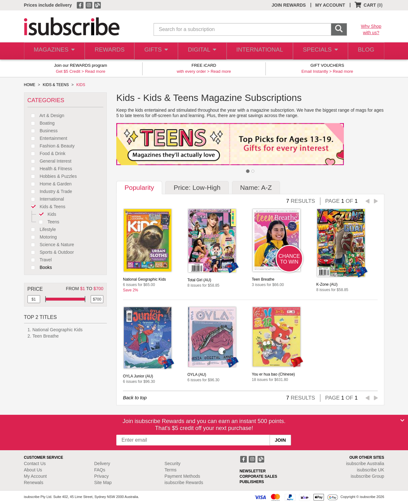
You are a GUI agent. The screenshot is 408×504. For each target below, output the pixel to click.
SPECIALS (318, 51)
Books (39, 267)
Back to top (135, 397)
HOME (29, 85)
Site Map (103, 482)
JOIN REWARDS (288, 5)
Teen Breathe (46, 336)
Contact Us (35, 463)
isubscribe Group (367, 476)
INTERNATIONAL (259, 51)
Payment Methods (182, 476)
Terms (171, 469)
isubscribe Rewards (184, 482)
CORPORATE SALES (258, 476)
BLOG (365, 51)
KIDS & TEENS (56, 85)
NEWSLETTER (253, 471)
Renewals (33, 482)
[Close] (402, 420)
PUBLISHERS (252, 482)
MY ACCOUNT (330, 5)
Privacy (101, 476)
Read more (95, 71)
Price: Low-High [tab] (197, 187)
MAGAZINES (53, 51)
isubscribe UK (370, 469)
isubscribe (365, 463)
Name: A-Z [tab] (256, 187)
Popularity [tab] (139, 187)
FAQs (99, 469)
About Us (33, 469)
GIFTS (155, 51)
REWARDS (108, 51)
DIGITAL (202, 51)
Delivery (102, 463)
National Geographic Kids (58, 329)
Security (173, 463)
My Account (35, 476)
